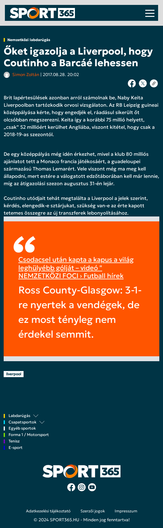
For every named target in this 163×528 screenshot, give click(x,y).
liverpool (13, 374)
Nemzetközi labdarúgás (28, 40)
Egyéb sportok (22, 428)
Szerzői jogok (92, 511)
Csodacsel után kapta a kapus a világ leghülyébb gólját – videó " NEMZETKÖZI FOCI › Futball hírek (76, 267)
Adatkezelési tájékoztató (48, 511)
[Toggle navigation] (150, 13)
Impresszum (126, 511)
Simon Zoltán (25, 74)
